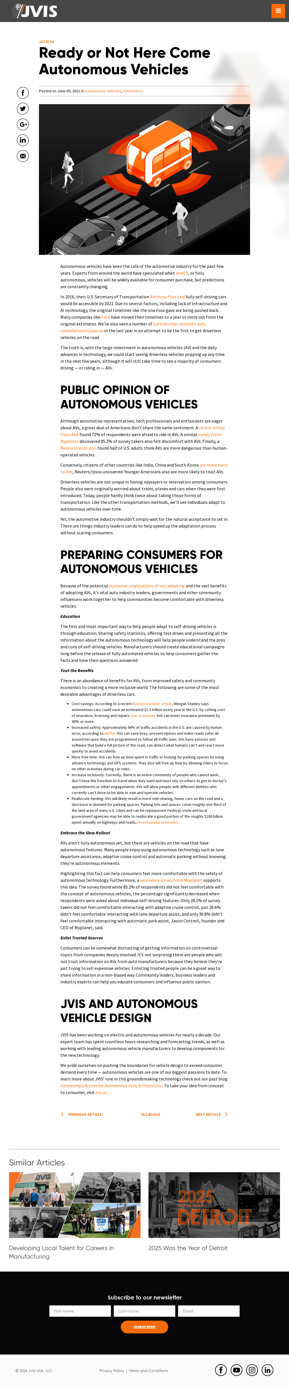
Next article (208, 1114)
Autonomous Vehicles (103, 90)
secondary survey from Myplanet (171, 880)
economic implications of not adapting (147, 586)
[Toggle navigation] (278, 11)
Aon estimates (143, 715)
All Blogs (150, 1114)
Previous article (85, 1114)
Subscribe (145, 1327)
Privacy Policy (111, 1370)
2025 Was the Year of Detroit (188, 1248)
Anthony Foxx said (167, 296)
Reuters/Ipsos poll (78, 448)
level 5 (182, 273)
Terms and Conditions (148, 1370)
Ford (105, 317)
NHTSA (109, 733)
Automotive (133, 90)
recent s (206, 427)
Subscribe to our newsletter (144, 1297)
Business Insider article (152, 703)
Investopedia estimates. (158, 822)
